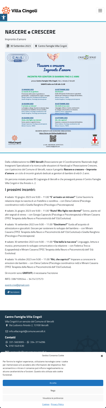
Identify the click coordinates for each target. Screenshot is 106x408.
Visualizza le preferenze (53, 398)
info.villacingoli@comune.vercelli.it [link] (27, 331)
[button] (101, 355)
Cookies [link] (45, 404)
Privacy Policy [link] (57, 404)
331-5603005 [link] (16, 342)
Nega (53, 390)
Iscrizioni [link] (13, 292)
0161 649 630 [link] (14, 346)
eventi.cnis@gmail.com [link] (17, 285)
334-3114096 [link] (37, 342)
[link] (3, 17)
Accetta (53, 382)
